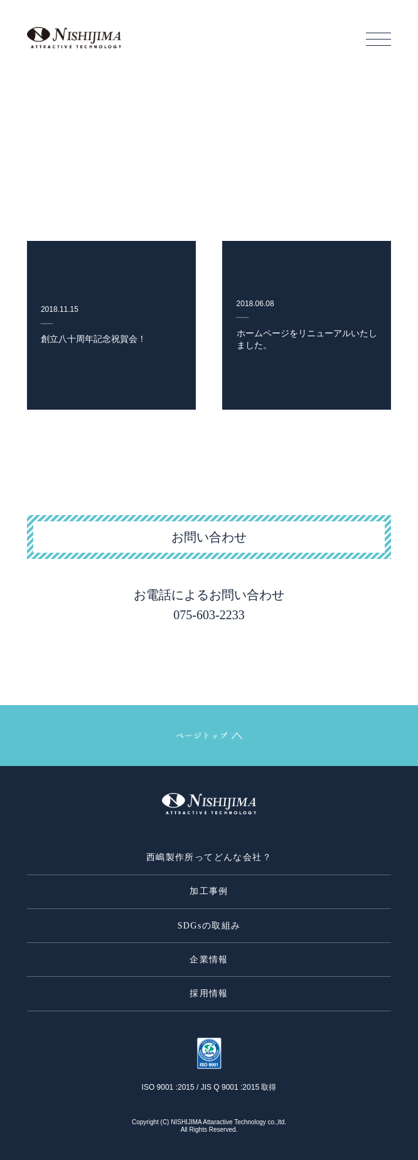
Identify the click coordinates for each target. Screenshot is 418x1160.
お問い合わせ (209, 537)
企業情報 (209, 959)
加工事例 (209, 891)
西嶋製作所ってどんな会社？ (209, 857)
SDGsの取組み (209, 925)
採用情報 (209, 993)
